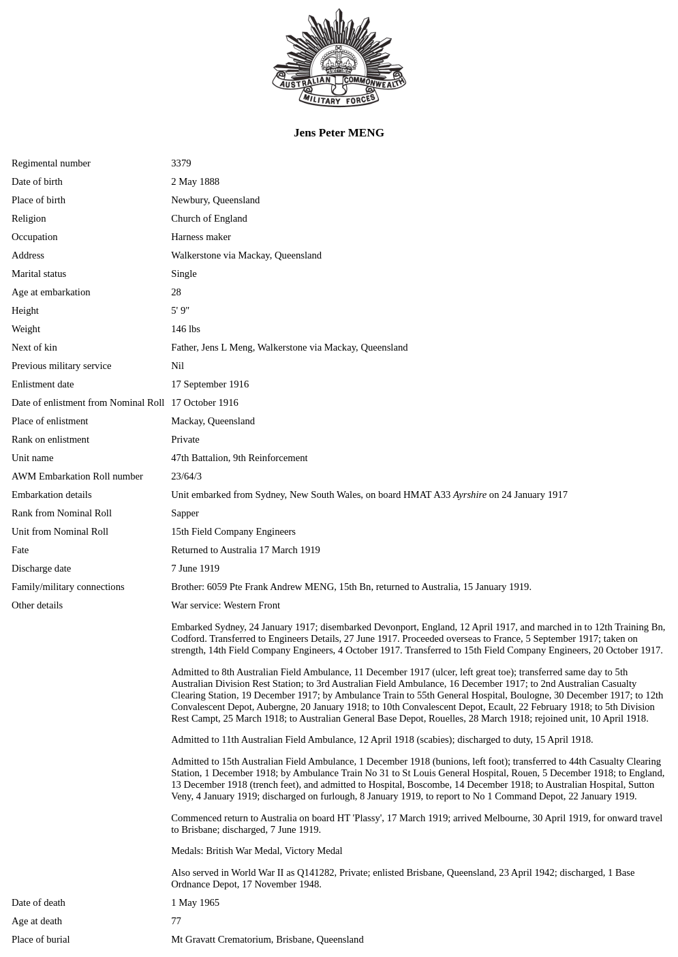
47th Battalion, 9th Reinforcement (239, 457)
